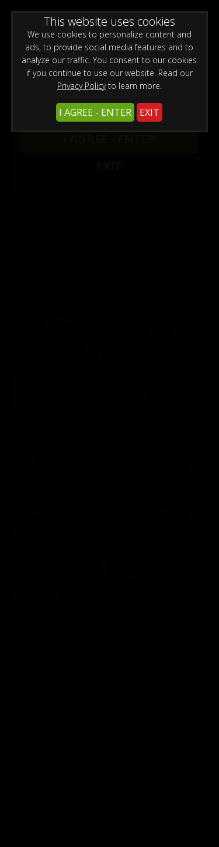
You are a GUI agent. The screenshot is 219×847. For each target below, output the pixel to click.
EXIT (149, 112)
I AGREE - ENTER (95, 112)
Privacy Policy (81, 85)
